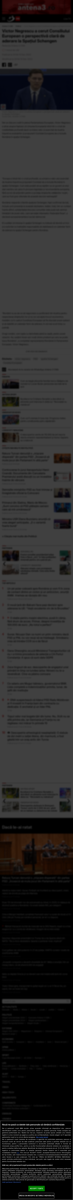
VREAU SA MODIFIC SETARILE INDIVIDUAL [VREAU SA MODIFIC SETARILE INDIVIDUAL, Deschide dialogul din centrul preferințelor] (36, 1195)
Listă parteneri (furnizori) (11, 1182)
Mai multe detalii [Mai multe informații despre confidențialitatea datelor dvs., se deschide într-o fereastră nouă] (42, 1137)
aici (18, 1153)
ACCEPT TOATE (36, 1188)
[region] (36, 1160)
